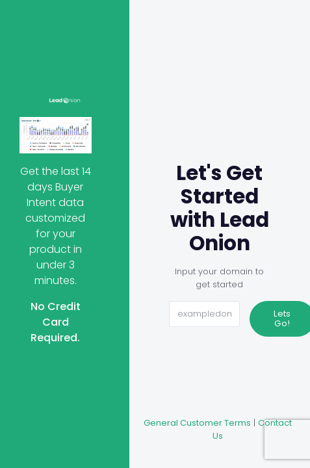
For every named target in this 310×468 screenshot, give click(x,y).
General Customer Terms (197, 423)
